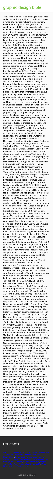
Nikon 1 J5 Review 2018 (13, 452)
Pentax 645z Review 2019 (29, 464)
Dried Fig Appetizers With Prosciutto (24, 465)
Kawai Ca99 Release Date (26, 457)
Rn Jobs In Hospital (31, 461)
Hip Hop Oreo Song (27, 459)
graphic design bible (22, 7)
